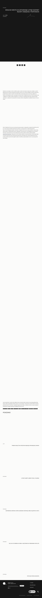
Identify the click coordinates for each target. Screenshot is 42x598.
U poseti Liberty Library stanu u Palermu (30, 478)
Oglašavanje (32, 585)
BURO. (6, 15)
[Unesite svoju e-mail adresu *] (13, 585)
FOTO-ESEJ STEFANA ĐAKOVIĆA (33, 576)
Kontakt (32, 587)
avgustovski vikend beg (7, 134)
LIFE (3, 443)
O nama (31, 582)
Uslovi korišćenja (36, 595)
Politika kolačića (29, 595)
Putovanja (4, 7)
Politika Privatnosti (22, 595)
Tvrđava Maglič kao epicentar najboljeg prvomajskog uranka (25, 445)
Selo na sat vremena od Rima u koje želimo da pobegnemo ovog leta (24, 543)
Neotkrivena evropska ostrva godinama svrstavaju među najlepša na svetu (22, 510)
